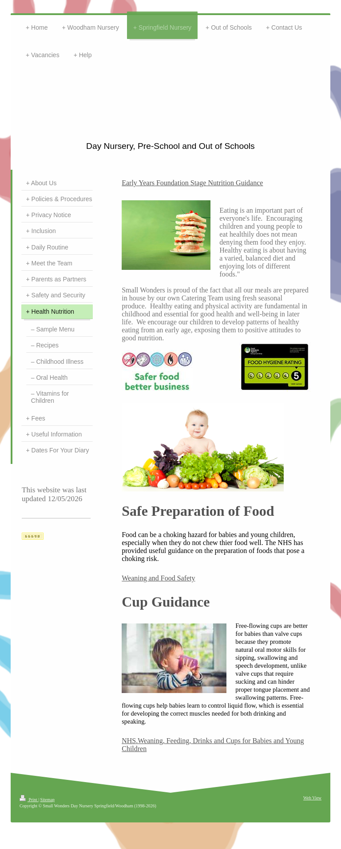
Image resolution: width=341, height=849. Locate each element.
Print (29, 799)
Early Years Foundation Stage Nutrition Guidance (192, 183)
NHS (129, 740)
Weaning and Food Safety (158, 578)
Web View (312, 797)
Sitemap (47, 799)
